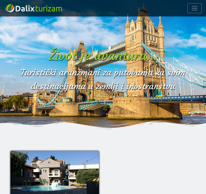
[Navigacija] (194, 8)
